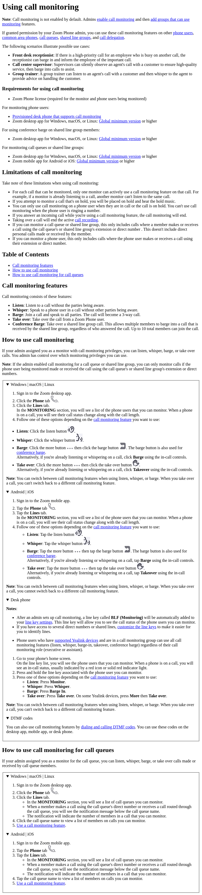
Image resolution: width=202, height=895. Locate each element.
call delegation (112, 37)
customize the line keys (136, 627)
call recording (86, 220)
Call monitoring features (32, 265)
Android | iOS (22, 492)
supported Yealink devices (76, 640)
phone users (183, 33)
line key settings (38, 622)
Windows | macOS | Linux (32, 384)
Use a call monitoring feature (41, 825)
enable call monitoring (115, 19)
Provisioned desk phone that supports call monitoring (56, 116)
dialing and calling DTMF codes (108, 727)
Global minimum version (120, 121)
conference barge (31, 452)
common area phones (19, 37)
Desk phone (20, 600)
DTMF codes (22, 718)
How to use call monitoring (35, 270)
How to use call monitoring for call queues (47, 274)
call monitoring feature (112, 419)
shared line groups (75, 37)
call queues (48, 37)
